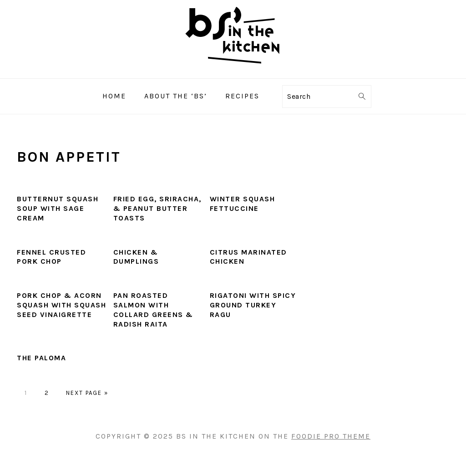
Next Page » (87, 392)
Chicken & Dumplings (136, 257)
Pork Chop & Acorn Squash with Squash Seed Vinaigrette (61, 305)
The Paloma (41, 357)
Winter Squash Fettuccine (242, 203)
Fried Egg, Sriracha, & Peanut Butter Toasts (157, 208)
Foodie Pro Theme (330, 436)
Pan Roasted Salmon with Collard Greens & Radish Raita (153, 309)
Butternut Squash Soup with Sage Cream (57, 208)
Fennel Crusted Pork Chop (51, 257)
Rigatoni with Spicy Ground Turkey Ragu (253, 305)
